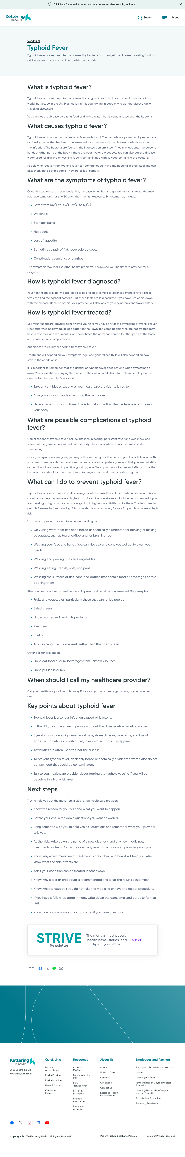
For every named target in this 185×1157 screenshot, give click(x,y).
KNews (139, 1081)
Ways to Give (107, 1081)
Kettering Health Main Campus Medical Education (152, 1100)
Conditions (33, 40)
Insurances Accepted (78, 1116)
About (103, 1076)
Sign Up (139, 939)
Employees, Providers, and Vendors (155, 1076)
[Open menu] (170, 17)
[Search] (144, 17)
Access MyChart (77, 1077)
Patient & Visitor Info (81, 1085)
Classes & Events (50, 1100)
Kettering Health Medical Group (109, 1103)
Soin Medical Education (148, 1107)
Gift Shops (106, 1091)
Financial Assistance (79, 1108)
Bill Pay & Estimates (78, 1101)
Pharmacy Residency (147, 1112)
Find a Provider (53, 1084)
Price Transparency (80, 1093)
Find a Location (53, 1089)
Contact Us (106, 1096)
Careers (104, 1086)
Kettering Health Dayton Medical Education (153, 1092)
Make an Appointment (52, 1077)
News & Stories (53, 1094)
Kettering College (145, 1086)
